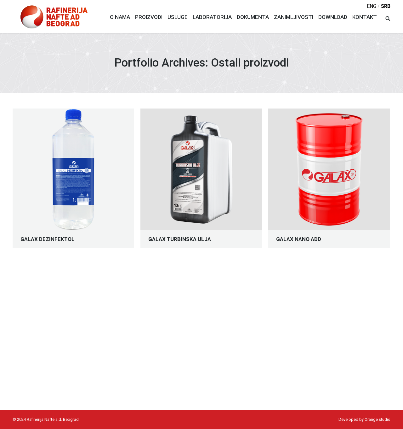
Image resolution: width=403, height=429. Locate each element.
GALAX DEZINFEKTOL (47, 239)
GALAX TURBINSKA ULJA (179, 239)
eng (371, 6)
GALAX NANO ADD (298, 239)
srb (385, 6)
